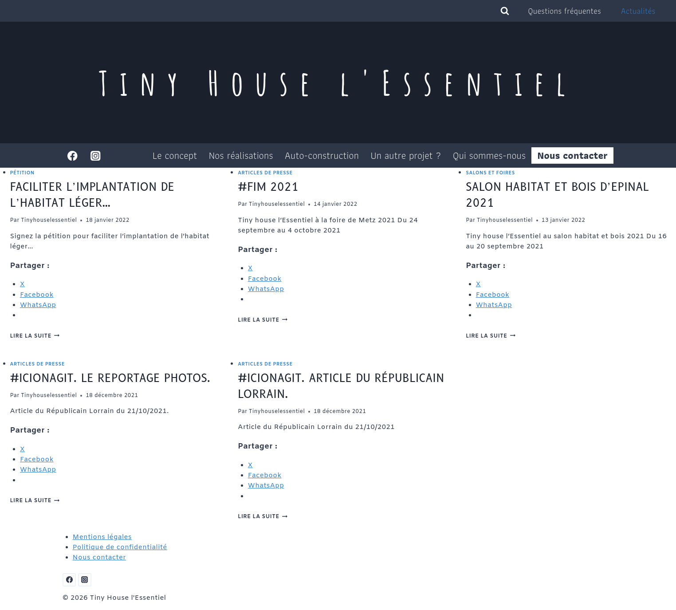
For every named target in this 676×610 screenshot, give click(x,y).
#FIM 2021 (268, 187)
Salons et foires (490, 173)
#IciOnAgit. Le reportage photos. (110, 378)
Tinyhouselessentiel (49, 220)
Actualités (638, 10)
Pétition (22, 173)
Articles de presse (265, 173)
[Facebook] (73, 155)
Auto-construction (322, 155)
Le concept (175, 155)
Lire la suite (34, 336)
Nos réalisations (241, 155)
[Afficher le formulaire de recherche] (505, 11)
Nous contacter (573, 155)
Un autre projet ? (406, 155)
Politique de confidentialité (120, 547)
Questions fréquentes (564, 10)
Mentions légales (102, 537)
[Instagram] (96, 155)
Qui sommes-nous (489, 155)
